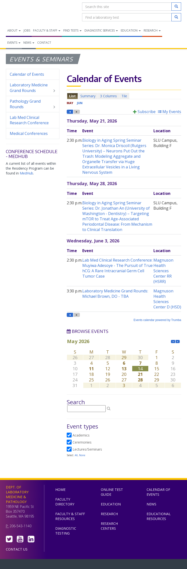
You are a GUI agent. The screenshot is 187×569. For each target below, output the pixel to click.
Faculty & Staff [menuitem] (46, 30)
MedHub (26, 173)
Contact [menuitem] (44, 43)
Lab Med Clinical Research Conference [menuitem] (29, 120)
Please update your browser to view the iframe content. (124, 95)
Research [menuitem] (152, 30)
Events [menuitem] (13, 43)
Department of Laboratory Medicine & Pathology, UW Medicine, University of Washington (31, 11)
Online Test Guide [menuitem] (112, 492)
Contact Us (17, 549)
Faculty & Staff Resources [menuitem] (70, 516)
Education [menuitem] (131, 30)
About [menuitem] (14, 30)
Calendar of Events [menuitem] (27, 74)
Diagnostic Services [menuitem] (101, 30)
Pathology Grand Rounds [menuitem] (33, 104)
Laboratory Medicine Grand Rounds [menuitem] (33, 87)
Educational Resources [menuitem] (159, 516)
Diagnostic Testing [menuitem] (65, 531)
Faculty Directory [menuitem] (64, 501)
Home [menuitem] (60, 489)
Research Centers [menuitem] (109, 526)
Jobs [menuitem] (27, 30)
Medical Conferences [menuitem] (29, 133)
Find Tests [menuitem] (72, 30)
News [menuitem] (28, 43)
